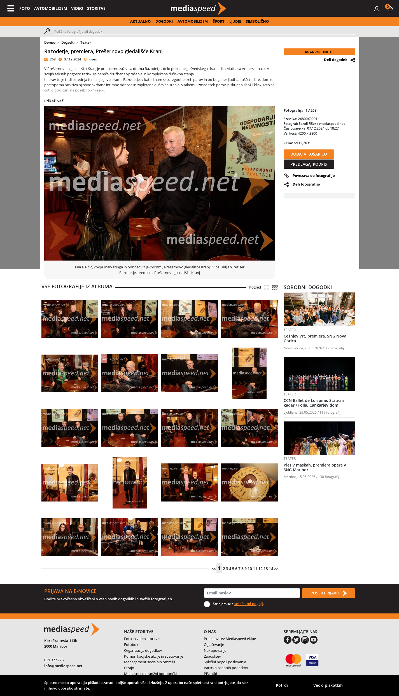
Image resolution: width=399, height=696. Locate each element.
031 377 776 (54, 659)
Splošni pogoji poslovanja (225, 661)
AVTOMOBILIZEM (50, 8)
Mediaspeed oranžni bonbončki (150, 673)
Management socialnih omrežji (149, 661)
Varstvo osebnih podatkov (226, 667)
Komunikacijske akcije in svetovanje (153, 656)
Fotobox (131, 644)
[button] (390, 8)
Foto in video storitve (142, 638)
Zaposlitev (212, 656)
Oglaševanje (214, 644)
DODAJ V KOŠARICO (308, 154)
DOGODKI (164, 21)
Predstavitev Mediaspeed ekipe (230, 638)
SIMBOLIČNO (257, 21)
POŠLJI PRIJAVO (328, 593)
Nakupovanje (215, 650)
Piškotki (210, 673)
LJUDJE (235, 21)
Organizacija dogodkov (143, 650)
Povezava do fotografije (314, 175)
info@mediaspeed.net (63, 665)
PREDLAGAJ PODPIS (308, 164)
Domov (49, 42)
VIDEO (77, 8)
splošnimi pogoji (248, 603)
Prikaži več (54, 100)
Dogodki (67, 42)
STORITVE (96, 8)
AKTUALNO (140, 21)
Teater (85, 42)
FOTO (24, 8)
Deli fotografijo (306, 184)
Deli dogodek (335, 59)
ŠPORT (219, 21)
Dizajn (129, 667)
